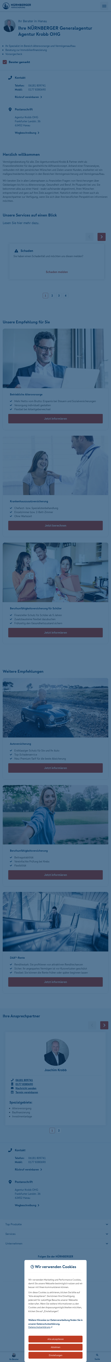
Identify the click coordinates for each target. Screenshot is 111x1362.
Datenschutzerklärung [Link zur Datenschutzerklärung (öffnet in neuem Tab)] (39, 1327)
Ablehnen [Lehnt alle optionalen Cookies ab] (55, 1347)
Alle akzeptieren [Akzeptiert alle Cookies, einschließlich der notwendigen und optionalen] (55, 1339)
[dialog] (55, 1311)
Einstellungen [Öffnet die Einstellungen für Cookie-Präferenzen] (55, 1355)
